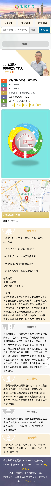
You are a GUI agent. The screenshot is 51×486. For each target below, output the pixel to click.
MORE (25, 44)
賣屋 (18, 105)
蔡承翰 (14, 221)
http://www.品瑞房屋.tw (19, 101)
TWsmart (28, 481)
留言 (39, 105)
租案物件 (25, 22)
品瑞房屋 (13, 80)
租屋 (25, 105)
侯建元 (12, 64)
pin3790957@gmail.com (19, 97)
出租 (32, 105)
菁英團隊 (42, 22)
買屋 (11, 105)
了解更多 (8, 72)
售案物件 (8, 22)
